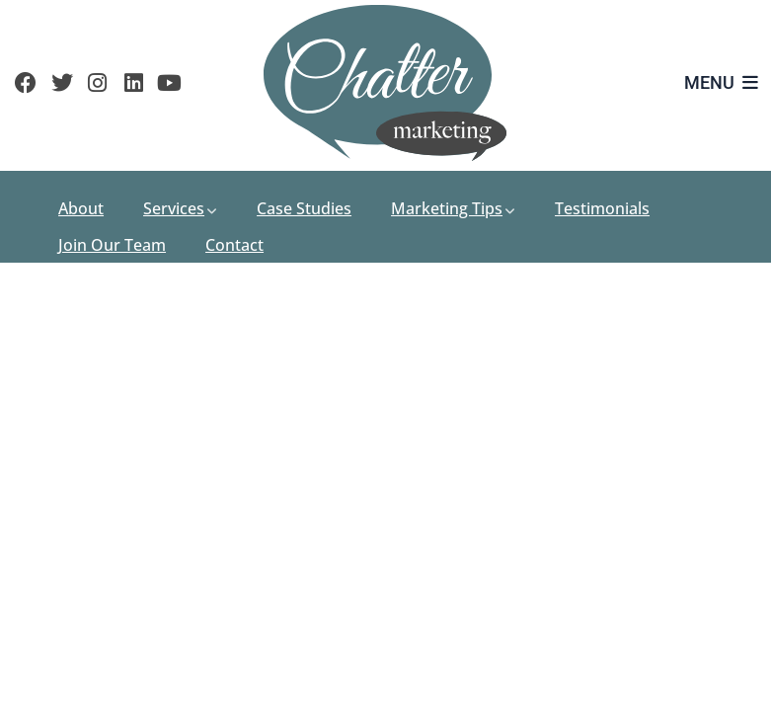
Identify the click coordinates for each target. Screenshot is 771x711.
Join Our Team (112, 245)
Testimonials (602, 208)
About (81, 208)
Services (180, 208)
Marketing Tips (453, 208)
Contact (234, 245)
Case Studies (304, 208)
